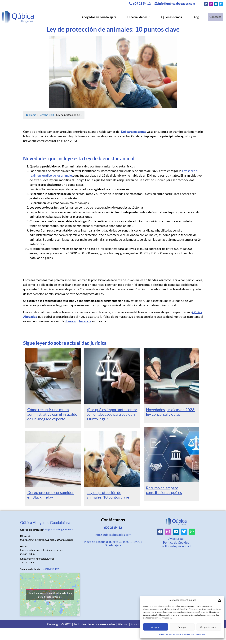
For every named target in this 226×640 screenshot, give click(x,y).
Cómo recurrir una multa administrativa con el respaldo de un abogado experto (52, 414)
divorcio (70, 321)
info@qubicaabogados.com (175, 3)
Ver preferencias (208, 627)
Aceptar (155, 627)
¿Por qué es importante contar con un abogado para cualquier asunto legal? (112, 414)
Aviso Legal (200, 634)
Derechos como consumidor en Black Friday (50, 494)
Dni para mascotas (133, 131)
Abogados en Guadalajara (97, 17)
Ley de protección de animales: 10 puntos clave (108, 494)
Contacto (214, 17)
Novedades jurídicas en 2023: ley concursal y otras (170, 411)
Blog (194, 17)
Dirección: (26, 536)
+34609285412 (50, 568)
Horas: (24, 546)
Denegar (182, 627)
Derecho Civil (46, 115)
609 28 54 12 (140, 3)
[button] (219, 599)
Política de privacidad (185, 634)
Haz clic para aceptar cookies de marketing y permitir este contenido (50, 595)
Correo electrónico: (31, 529)
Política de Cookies (167, 634)
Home (31, 115)
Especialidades (137, 17)
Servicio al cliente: (30, 569)
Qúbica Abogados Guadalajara (45, 522)
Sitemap (122, 624)
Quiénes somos (170, 17)
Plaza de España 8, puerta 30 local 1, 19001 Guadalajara (113, 543)
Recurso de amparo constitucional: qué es (164, 490)
